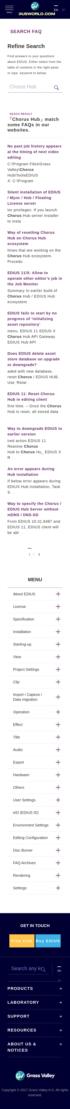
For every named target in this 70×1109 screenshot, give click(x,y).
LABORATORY (23, 1002)
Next (39, 554)
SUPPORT (18, 1016)
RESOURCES (21, 1030)
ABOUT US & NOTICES (21, 1047)
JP (63, 10)
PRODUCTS (20, 988)
